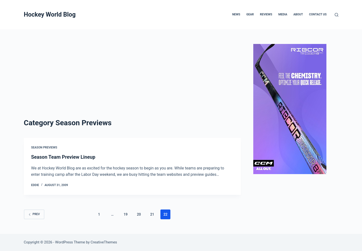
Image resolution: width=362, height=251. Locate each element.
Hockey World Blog (50, 14)
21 (152, 214)
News (236, 14)
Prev (34, 214)
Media (282, 14)
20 (139, 214)
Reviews (266, 14)
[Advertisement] (132, 80)
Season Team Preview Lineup (63, 157)
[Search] (336, 15)
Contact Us (318, 14)
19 (125, 214)
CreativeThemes (104, 242)
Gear (250, 14)
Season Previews (44, 147)
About (298, 14)
